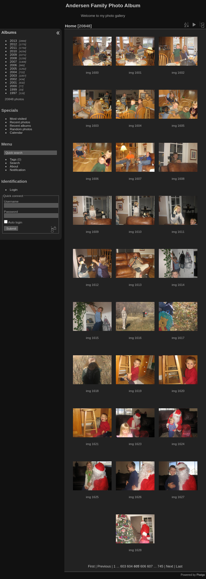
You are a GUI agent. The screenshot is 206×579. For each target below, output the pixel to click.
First (91, 566)
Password (11, 211)
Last (179, 566)
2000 (13, 86)
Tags (13, 159)
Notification (17, 169)
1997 (13, 93)
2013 (13, 40)
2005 (13, 68)
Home (70, 26)
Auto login (13, 222)
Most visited (18, 118)
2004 (13, 72)
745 (160, 566)
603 (123, 566)
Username (11, 201)
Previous (104, 566)
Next (169, 566)
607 (150, 566)
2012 (13, 44)
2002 (13, 79)
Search (15, 163)
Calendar (16, 132)
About (14, 166)
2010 (13, 51)
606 (143, 566)
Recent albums (20, 125)
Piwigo (201, 574)
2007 (13, 61)
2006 (13, 65)
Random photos (21, 129)
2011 (13, 47)
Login (14, 189)
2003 (13, 75)
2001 (13, 82)
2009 (13, 54)
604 (130, 566)
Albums (8, 32)
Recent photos (20, 122)
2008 (13, 58)
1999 (13, 89)
